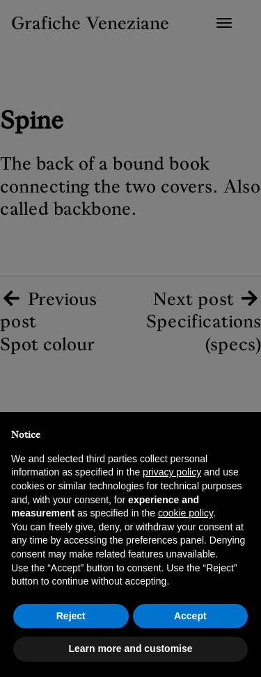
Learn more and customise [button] (130, 648)
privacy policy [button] (172, 472)
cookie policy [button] (185, 513)
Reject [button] (71, 615)
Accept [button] (190, 615)
